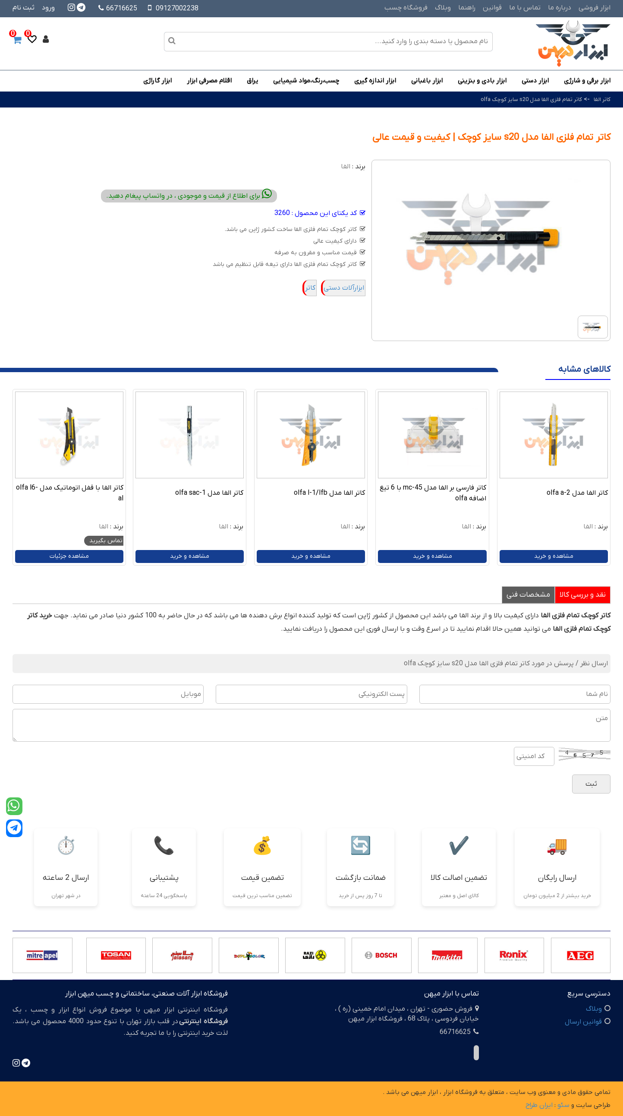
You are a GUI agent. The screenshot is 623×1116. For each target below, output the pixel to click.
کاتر (310, 288)
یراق (252, 80)
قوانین (492, 7)
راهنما (466, 7)
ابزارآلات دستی (344, 288)
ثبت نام (24, 7)
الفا (345, 166)
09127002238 (177, 8)
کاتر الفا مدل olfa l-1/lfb (329, 493)
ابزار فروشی (594, 7)
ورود (48, 7)
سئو (563, 1105)
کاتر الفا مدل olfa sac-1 (209, 493)
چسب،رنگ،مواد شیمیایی (306, 80)
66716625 (117, 8)
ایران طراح (539, 1105)
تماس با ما (525, 7)
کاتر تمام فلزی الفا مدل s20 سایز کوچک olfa (531, 99)
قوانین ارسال (583, 1022)
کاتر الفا (602, 99)
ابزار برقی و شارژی (587, 80)
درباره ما (559, 7)
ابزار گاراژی (157, 80)
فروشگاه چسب (406, 7)
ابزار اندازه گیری (375, 80)
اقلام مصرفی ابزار (209, 80)
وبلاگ (443, 7)
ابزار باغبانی (427, 80)
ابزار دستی (535, 80)
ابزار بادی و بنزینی (482, 80)
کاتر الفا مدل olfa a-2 (577, 493)
